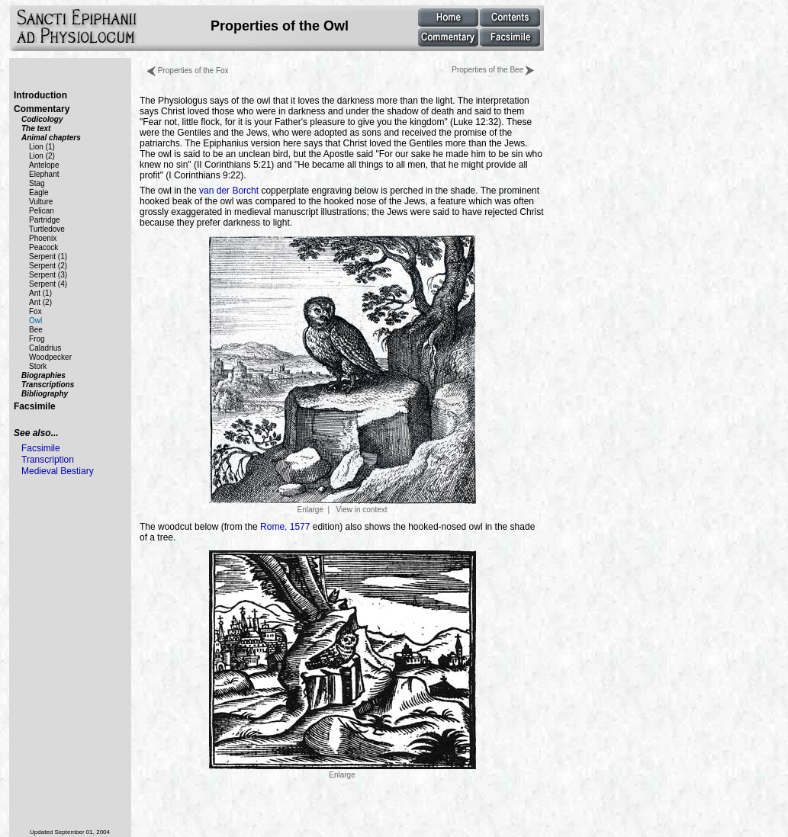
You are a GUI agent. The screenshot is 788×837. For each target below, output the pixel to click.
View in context (361, 509)
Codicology (42, 119)
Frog (37, 339)
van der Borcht (229, 190)
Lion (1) (42, 147)
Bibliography (44, 394)
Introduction (40, 95)
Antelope (44, 165)
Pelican (41, 211)
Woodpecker (50, 357)
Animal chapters (51, 137)
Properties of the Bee (493, 70)
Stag (37, 183)
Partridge (44, 220)
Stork (38, 366)
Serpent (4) (48, 284)
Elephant (44, 174)
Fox (35, 311)
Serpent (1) (48, 256)
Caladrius (45, 348)
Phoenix (42, 238)
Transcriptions (47, 384)
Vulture (41, 201)
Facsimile (35, 406)
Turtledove (47, 229)
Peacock (43, 247)
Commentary (41, 109)
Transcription (47, 459)
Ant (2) (40, 302)
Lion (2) (42, 156)
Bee (36, 330)
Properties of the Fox (188, 70)
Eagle (39, 192)
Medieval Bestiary (57, 471)
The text (35, 128)
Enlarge (342, 770)
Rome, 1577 (285, 526)
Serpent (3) (48, 275)
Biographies (43, 375)
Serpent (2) (48, 265)
